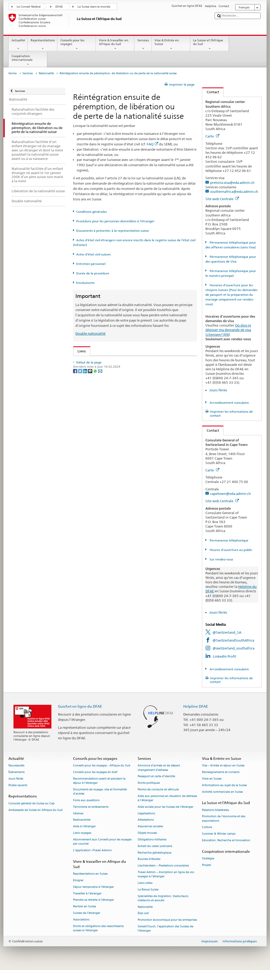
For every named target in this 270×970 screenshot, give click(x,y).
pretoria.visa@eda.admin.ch (232, 182)
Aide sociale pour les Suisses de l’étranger (165, 807)
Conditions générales (91, 212)
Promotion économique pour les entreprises (167, 920)
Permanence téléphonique (228, 540)
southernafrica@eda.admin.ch (234, 191)
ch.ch (82, 438)
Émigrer (78, 880)
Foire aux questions (86, 800)
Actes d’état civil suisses (93, 254)
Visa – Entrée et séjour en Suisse (223, 765)
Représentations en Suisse (90, 873)
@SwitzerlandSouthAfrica (233, 640)
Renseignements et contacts (220, 772)
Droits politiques (149, 783)
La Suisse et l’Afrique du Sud (210, 44)
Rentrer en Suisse (84, 906)
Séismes (78, 813)
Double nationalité (90, 333)
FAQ (152, 144)
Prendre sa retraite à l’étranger (93, 900)
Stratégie (208, 858)
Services (143, 44)
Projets (206, 865)
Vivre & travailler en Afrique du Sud (115, 44)
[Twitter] (80, 478)
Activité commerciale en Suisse (222, 792)
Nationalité (46, 73)
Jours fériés (218, 390)
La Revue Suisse (148, 889)
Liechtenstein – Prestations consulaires (163, 866)
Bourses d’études (149, 859)
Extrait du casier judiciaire (155, 846)
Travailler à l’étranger (87, 893)
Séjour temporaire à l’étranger (93, 887)
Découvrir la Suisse (93, 430)
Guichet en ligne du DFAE (80, 706)
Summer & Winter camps (218, 834)
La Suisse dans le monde (94, 6)
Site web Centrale (222, 199)
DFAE (59, 6)
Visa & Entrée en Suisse (171, 44)
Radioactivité (81, 820)
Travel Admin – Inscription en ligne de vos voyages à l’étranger (166, 874)
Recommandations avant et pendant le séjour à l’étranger (99, 781)
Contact (210, 92)
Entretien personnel (90, 264)
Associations (81, 919)
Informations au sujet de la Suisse (224, 785)
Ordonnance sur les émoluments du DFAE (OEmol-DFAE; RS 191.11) (132, 401)
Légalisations (146, 813)
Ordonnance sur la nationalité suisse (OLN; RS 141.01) (121, 393)
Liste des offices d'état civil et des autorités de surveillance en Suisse (132, 422)
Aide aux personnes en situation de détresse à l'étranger (167, 798)
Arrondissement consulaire (229, 403)
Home (12, 73)
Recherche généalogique (154, 852)
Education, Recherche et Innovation (226, 840)
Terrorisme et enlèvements (90, 807)
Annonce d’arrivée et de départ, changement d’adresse (159, 768)
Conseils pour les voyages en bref (95, 772)
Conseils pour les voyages (77, 44)
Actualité (18, 44)
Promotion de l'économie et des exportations (223, 819)
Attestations (146, 820)
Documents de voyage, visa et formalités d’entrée (100, 791)
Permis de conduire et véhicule (158, 789)
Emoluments (85, 283)
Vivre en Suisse (211, 778)
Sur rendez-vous (221, 559)
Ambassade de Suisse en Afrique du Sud (35, 810)
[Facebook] (75, 478)
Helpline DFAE (195, 706)
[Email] (100, 478)
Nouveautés (16, 765)
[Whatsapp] (95, 478)
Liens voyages (82, 833)
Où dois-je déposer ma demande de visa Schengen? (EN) (228, 329)
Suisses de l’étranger (86, 913)
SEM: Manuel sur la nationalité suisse (107, 377)
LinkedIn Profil (224, 656)
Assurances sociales (150, 826)
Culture (207, 827)
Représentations (42, 44)
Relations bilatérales (215, 810)
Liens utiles (145, 883)
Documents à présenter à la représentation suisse (112, 231)
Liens (79, 351)
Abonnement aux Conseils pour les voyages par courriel (102, 841)
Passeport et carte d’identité (156, 776)
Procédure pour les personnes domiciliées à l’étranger (115, 221)
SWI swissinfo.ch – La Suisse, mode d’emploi (113, 446)
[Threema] (90, 478)
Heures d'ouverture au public (230, 550)
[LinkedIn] (85, 478)
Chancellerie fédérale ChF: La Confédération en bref (119, 454)
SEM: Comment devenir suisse (102, 361)
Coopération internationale (28, 60)
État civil (143, 913)
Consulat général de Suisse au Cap (31, 803)
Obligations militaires (152, 839)
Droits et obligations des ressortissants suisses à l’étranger (98, 928)
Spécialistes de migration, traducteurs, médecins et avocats (163, 898)
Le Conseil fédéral (29, 6)
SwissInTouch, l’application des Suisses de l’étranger (165, 928)
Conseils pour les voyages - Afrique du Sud (101, 765)
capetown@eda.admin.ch (230, 493)
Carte (212, 136)
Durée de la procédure (92, 273)
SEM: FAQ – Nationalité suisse (102, 369)
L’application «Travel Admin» (92, 850)
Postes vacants (17, 785)
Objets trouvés (147, 833)
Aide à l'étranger (84, 826)
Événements (16, 772)
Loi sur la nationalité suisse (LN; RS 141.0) (111, 385)
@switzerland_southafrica (233, 648)
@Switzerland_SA (227, 632)
